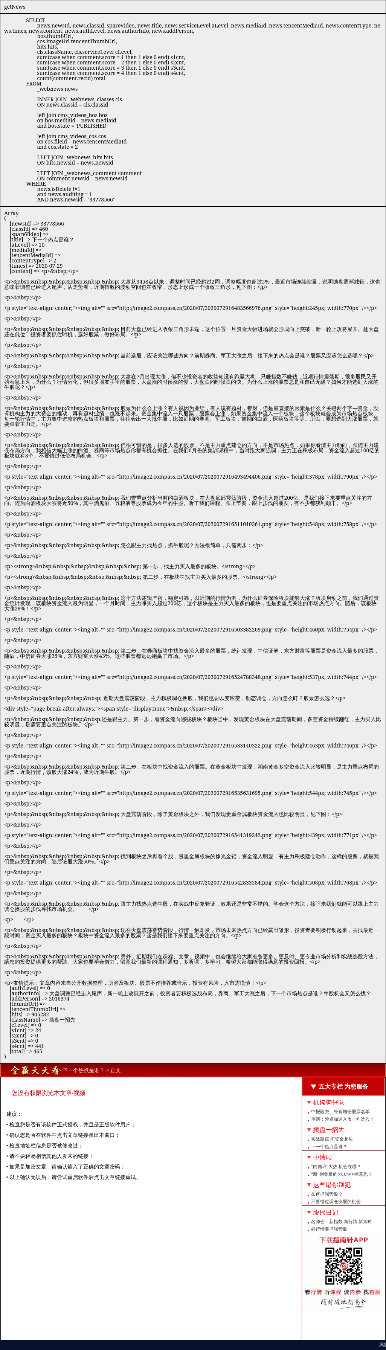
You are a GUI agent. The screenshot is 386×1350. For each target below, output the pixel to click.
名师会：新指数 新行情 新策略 (341, 1221)
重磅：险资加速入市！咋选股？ (342, 1119)
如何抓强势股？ (327, 1194)
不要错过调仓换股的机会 (336, 1201)
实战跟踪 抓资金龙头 (332, 1139)
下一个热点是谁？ (329, 1146)
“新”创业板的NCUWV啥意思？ (342, 1174)
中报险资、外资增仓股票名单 (340, 1111)
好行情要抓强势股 (329, 1229)
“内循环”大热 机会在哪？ (336, 1166)
